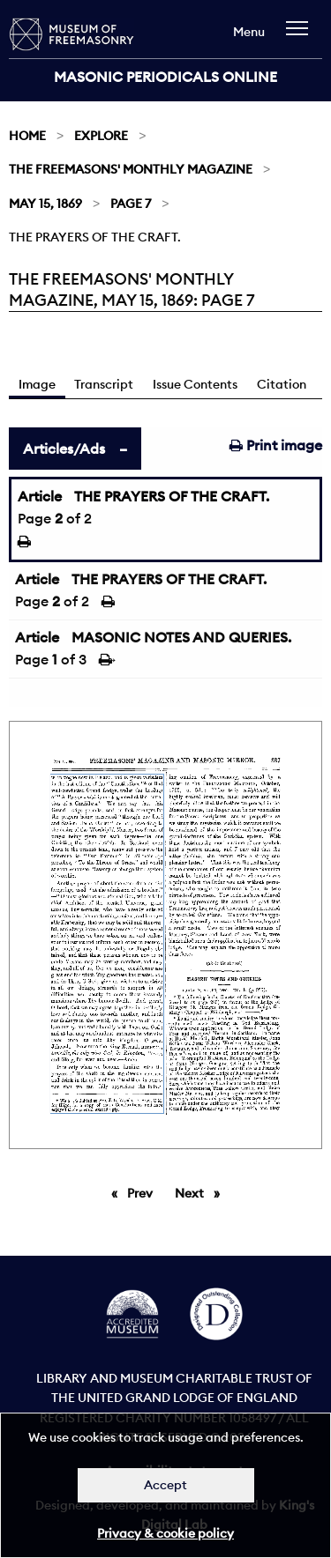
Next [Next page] (202, 1192)
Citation (281, 384)
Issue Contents (195, 384)
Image (37, 384)
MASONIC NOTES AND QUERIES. (181, 637)
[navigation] (301, 36)
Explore (101, 136)
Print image (275, 445)
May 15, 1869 (45, 203)
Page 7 (130, 203)
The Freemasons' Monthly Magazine (130, 169)
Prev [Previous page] (143, 1192)
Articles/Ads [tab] (64, 448)
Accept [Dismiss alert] (165, 1485)
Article (40, 496)
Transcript (103, 384)
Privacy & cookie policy (165, 1533)
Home (27, 136)
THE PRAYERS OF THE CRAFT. (171, 496)
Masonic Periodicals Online (165, 76)
